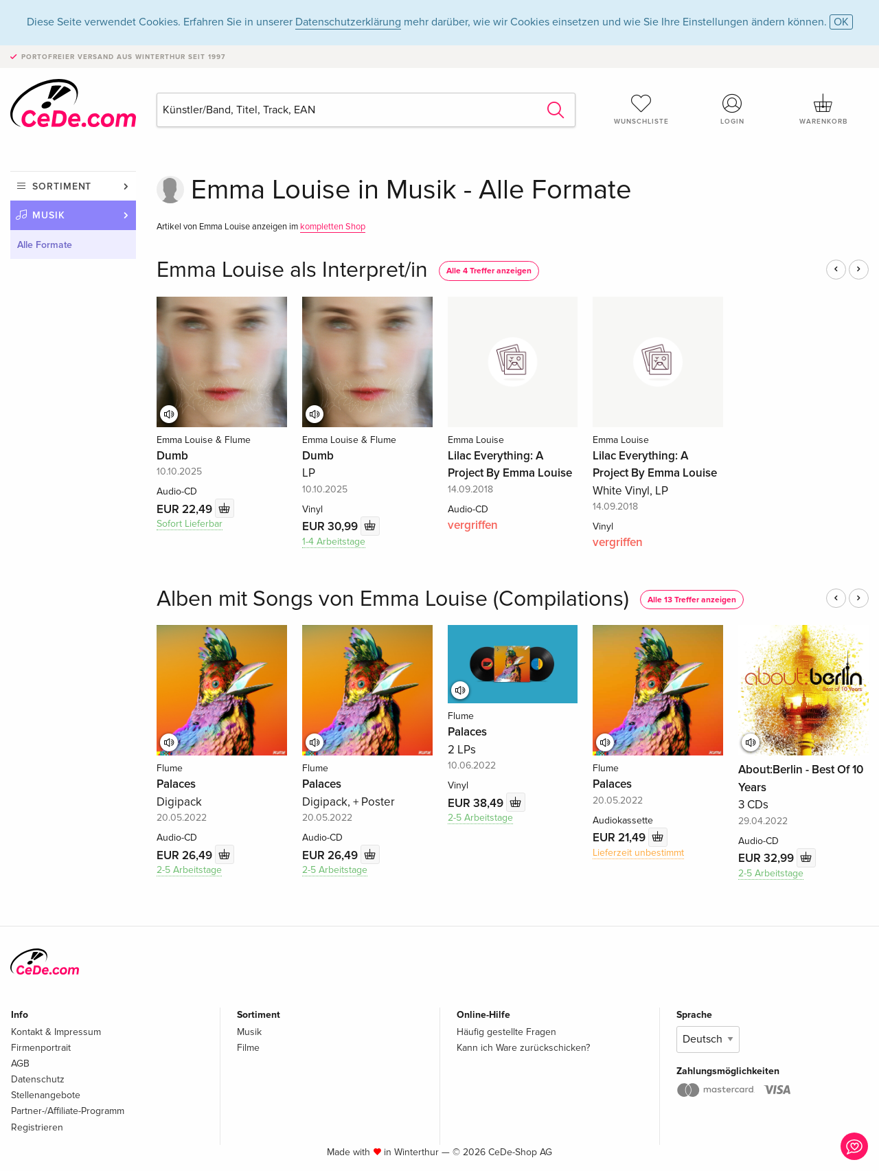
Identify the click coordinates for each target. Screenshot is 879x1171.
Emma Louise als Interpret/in (292, 270)
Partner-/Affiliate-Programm (67, 1111)
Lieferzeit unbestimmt (638, 853)
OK (841, 22)
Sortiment (61, 186)
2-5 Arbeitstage (189, 870)
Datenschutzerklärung (348, 22)
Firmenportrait (41, 1048)
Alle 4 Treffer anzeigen (489, 271)
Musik (48, 215)
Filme (248, 1048)
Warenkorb (823, 109)
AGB (20, 1063)
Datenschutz (38, 1079)
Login (732, 109)
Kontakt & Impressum (56, 1032)
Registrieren (37, 1127)
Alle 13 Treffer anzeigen (692, 600)
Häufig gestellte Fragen (506, 1032)
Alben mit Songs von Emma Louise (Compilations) (393, 599)
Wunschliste (641, 109)
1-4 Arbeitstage (333, 541)
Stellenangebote (45, 1095)
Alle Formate (44, 245)
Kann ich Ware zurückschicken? (523, 1048)
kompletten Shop (332, 226)
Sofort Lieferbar (189, 524)
